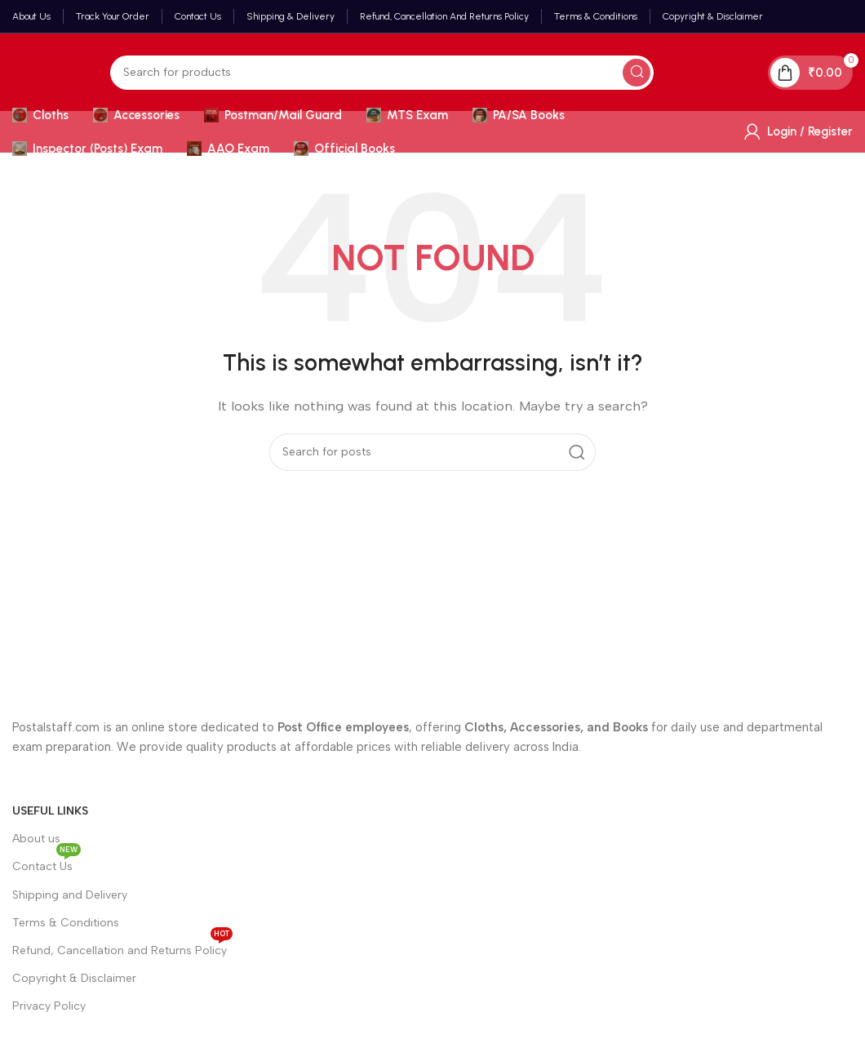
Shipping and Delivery (69, 895)
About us (36, 839)
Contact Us (46, 863)
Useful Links (50, 811)
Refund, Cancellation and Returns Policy (122, 947)
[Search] (382, 73)
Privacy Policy (49, 1006)
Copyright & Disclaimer (74, 978)
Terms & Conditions (65, 923)
